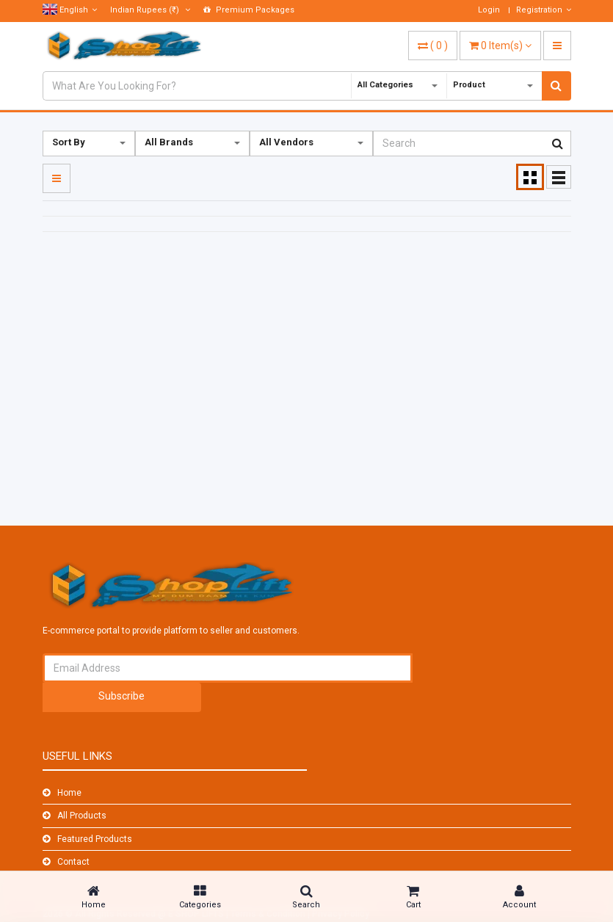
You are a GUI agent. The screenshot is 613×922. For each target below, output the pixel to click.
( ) (433, 45)
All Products (81, 815)
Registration (543, 10)
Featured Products (94, 839)
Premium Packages (248, 10)
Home (69, 793)
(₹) (150, 10)
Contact (73, 862)
